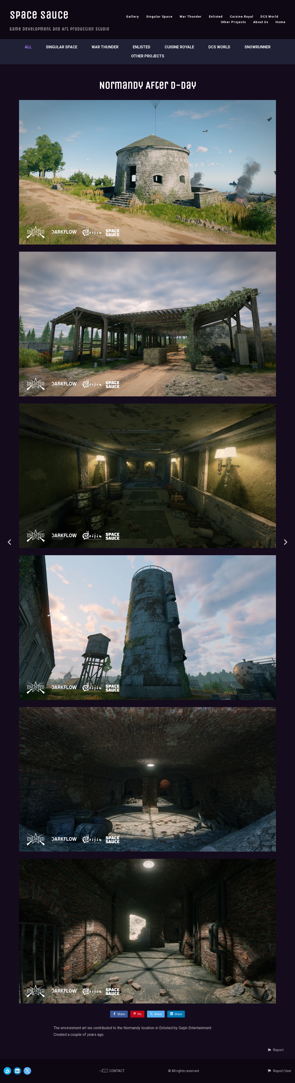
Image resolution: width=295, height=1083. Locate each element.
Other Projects (233, 22)
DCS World (269, 16)
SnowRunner (257, 47)
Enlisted (216, 16)
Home (280, 22)
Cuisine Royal (241, 16)
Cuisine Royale (179, 47)
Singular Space (159, 16)
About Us (260, 22)
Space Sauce (39, 15)
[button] (275, 1050)
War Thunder (191, 16)
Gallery (132, 16)
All (28, 47)
